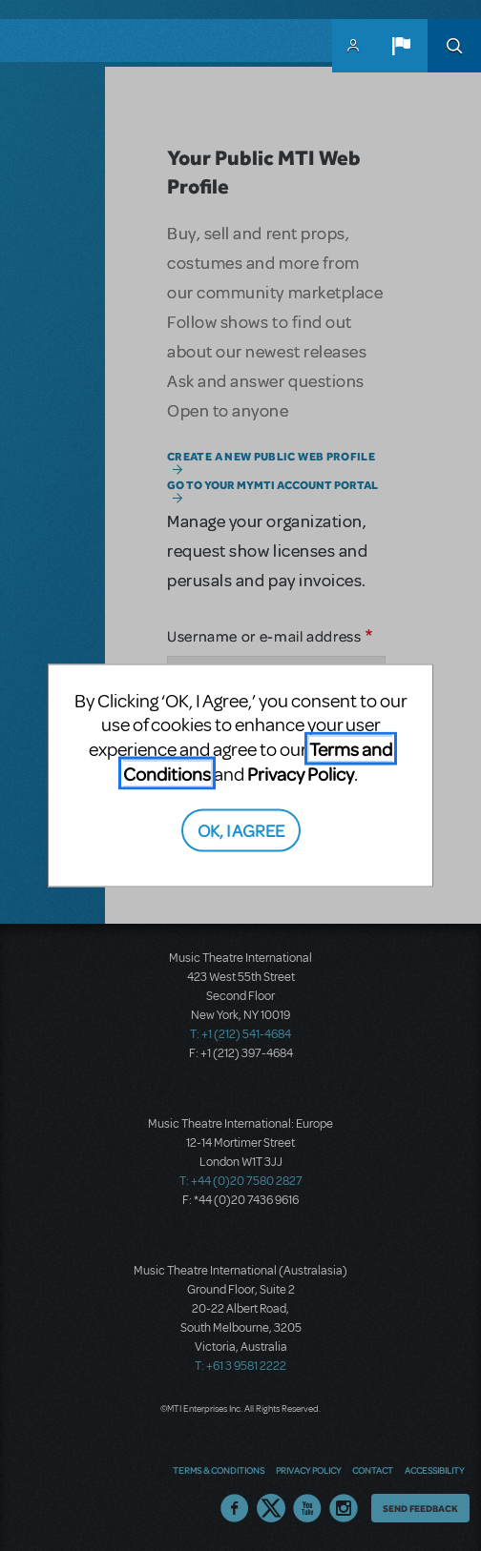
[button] (401, 45)
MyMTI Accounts (353, 45)
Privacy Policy (300, 774)
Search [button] (454, 45)
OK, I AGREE (241, 829)
